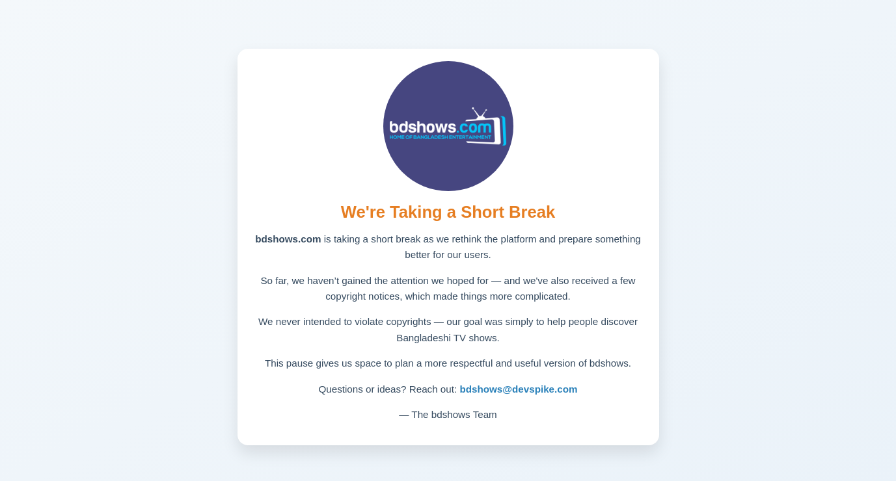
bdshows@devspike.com (518, 389)
